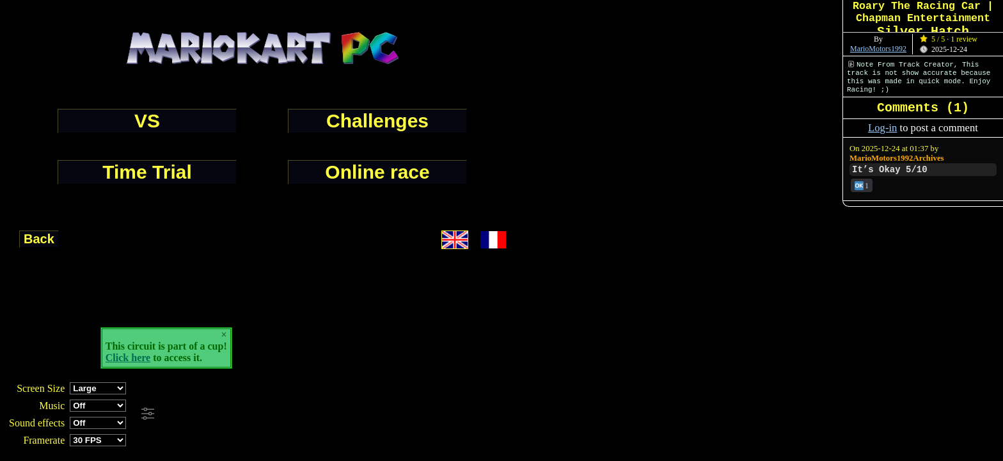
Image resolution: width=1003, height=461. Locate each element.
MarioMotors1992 (878, 48)
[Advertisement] (348, 414)
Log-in (882, 128)
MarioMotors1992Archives (896, 158)
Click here (128, 357)
